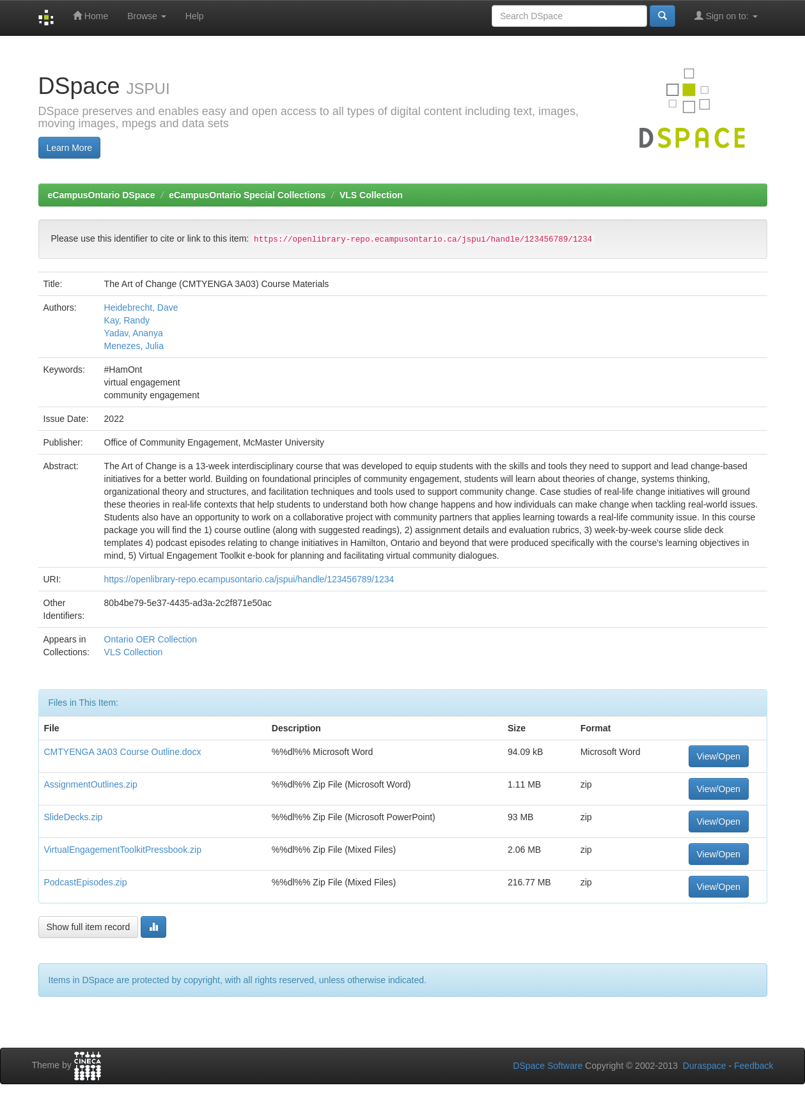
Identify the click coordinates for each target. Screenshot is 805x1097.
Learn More (70, 148)
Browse (146, 16)
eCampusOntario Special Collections (247, 195)
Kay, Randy (127, 320)
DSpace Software (547, 1066)
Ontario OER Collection (151, 639)
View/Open (718, 756)
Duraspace (704, 1066)
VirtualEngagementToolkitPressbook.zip (122, 849)
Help (194, 16)
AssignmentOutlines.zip (90, 784)
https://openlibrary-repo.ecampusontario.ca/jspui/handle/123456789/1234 (249, 579)
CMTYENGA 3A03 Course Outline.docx (122, 752)
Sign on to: (726, 15)
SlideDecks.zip (73, 817)
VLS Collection (371, 195)
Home (90, 15)
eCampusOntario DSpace (101, 195)
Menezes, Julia (134, 346)
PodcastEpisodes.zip (85, 882)
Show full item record (88, 927)
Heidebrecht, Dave (141, 307)
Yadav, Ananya (133, 333)
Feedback (753, 1066)
